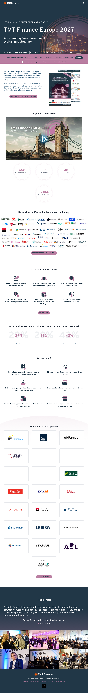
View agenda (44, 313)
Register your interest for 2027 (23, 96)
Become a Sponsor (44, 577)
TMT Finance (11, 3)
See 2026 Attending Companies (44, 253)
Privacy (25, 681)
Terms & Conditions (35, 681)
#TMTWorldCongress (58, 681)
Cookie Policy (46, 681)
